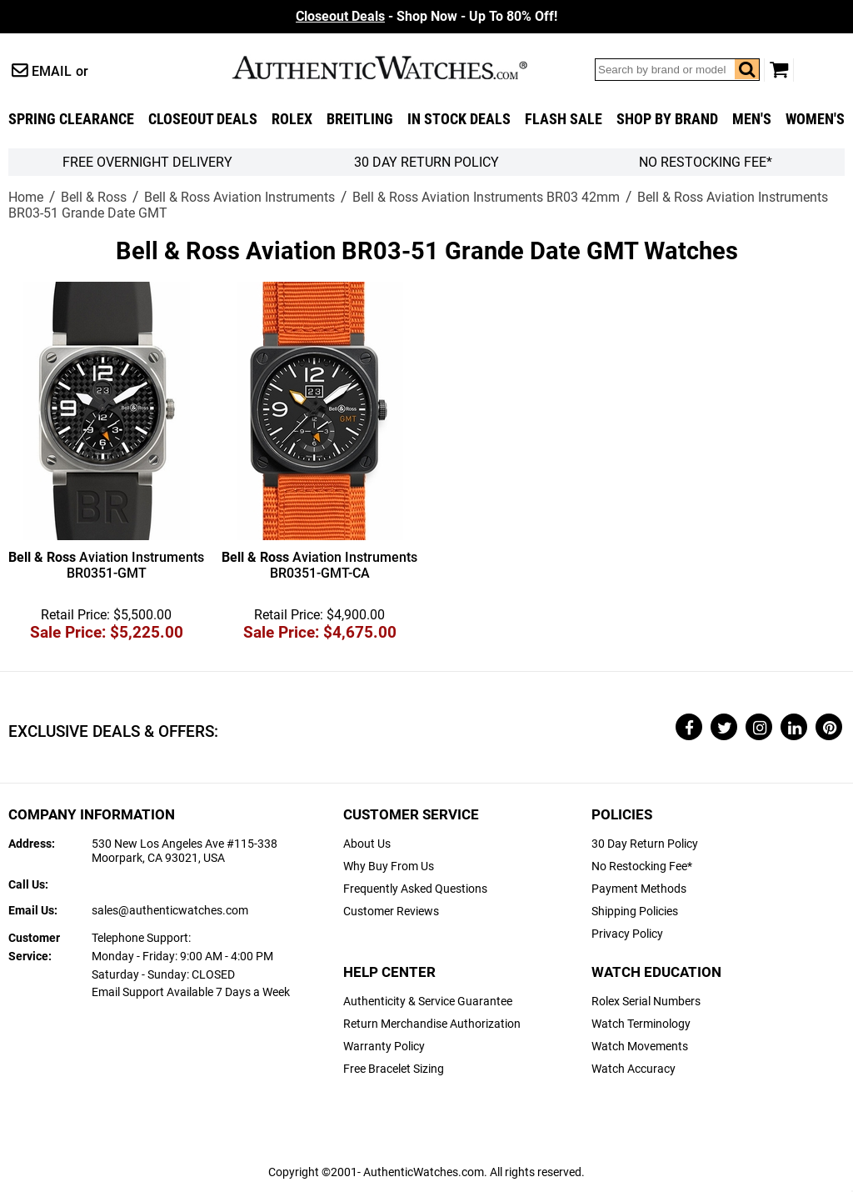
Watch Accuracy (633, 1069)
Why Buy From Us (388, 866)
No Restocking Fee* (705, 162)
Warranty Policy (384, 1046)
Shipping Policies (634, 911)
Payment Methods (638, 889)
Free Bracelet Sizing (393, 1069)
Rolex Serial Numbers (646, 1001)
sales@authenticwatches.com (170, 911)
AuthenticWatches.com (397, 67)
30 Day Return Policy (644, 844)
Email (52, 71)
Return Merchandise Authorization (432, 1024)
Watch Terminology (641, 1024)
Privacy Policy (627, 934)
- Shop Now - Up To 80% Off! (426, 16)
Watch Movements (639, 1046)
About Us (367, 844)
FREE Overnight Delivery (147, 162)
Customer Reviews (391, 911)
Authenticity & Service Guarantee (427, 1001)
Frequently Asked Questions (415, 889)
